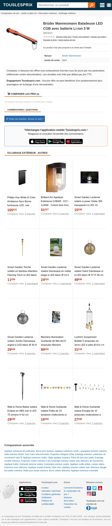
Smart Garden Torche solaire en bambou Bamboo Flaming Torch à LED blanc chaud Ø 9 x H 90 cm (22, 273)
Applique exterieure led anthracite (19, 451)
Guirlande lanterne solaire (31, 464)
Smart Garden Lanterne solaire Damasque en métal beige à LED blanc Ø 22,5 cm (56, 273)
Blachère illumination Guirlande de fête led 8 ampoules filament (53, 341)
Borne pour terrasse (45, 451)
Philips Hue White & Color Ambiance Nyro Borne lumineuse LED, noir (21, 201)
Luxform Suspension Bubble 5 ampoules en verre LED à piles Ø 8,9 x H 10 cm (89, 343)
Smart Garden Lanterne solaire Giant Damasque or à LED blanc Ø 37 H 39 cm (89, 271)
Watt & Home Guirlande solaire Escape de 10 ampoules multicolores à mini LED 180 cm (87, 412)
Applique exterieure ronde (66, 451)
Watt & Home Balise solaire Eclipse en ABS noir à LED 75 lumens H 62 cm (22, 410)
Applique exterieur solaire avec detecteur (80, 467)
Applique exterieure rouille (35, 457)
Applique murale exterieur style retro (44, 467)
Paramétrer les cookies (70, 505)
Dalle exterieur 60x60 (14, 454)
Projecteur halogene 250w (62, 454)
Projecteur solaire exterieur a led (35, 461)
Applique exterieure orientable (84, 470)
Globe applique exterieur (59, 457)
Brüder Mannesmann (71, 56)
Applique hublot (11, 464)
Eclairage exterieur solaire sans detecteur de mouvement (77, 461)
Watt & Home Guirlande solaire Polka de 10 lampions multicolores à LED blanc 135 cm (54, 412)
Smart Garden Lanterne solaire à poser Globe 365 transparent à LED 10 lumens (88, 203)
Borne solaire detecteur (59, 470)
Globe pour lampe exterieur (35, 470)
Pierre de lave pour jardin (82, 457)
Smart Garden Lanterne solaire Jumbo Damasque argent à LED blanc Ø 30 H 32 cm (22, 343)
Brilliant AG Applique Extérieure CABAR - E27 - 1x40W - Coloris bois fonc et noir (55, 203)
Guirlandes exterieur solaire (56, 464)
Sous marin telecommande (37, 454)
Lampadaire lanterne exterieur (93, 451)
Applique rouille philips (80, 464)
